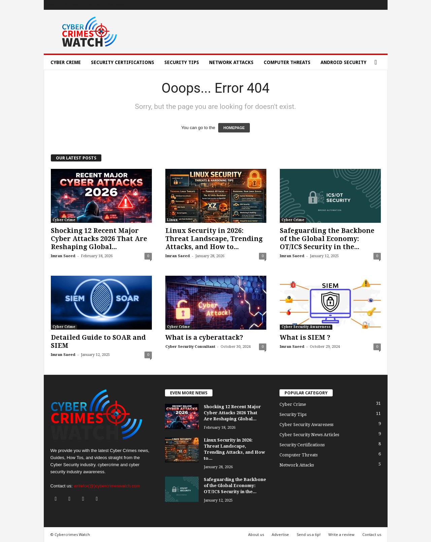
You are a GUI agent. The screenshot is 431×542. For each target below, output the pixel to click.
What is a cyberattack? (204, 337)
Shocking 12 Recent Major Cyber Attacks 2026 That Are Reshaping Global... (99, 239)
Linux (172, 220)
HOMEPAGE (233, 128)
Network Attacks (231, 62)
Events (54, 5)
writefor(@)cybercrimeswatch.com (107, 485)
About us (256, 534)
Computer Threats (287, 62)
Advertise (93, 5)
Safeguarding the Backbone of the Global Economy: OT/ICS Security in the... (327, 239)
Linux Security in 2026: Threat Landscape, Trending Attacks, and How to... (214, 239)
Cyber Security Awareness (306, 327)
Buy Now (115, 5)
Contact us (371, 534)
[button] (377, 62)
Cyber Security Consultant (190, 346)
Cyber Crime (66, 62)
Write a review (341, 534)
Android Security (343, 62)
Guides (72, 5)
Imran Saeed (63, 256)
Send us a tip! (309, 534)
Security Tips (181, 62)
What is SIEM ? (305, 337)
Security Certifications (122, 62)
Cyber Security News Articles (309, 434)
